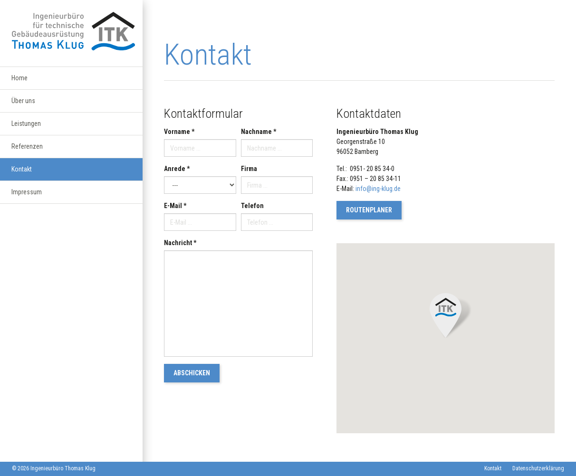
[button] (445, 315)
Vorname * (179, 131)
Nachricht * (180, 243)
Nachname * (258, 131)
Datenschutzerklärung (538, 468)
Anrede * (177, 168)
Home (19, 80)
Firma (249, 168)
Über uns (23, 104)
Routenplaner (369, 210)
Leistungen (26, 128)
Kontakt (21, 177)
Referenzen (27, 152)
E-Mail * (175, 205)
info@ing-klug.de (378, 188)
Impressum (26, 201)
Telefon (252, 205)
